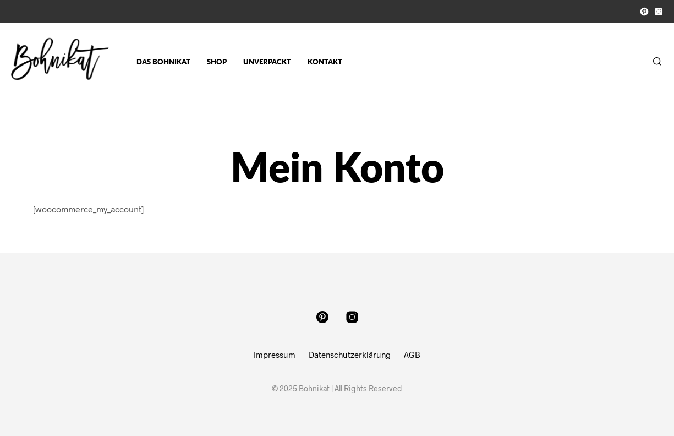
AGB (412, 354)
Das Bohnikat (163, 61)
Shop (217, 61)
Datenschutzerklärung (350, 354)
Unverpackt (267, 61)
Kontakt (325, 61)
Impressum (274, 354)
